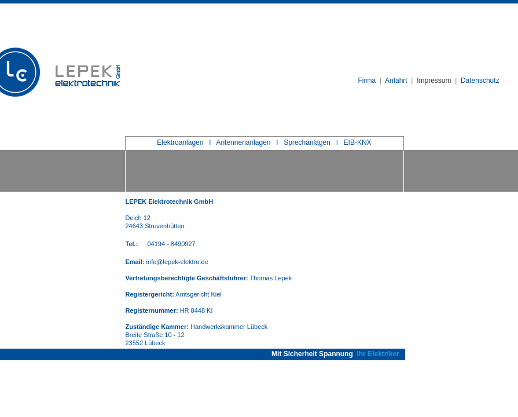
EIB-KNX (358, 142)
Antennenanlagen (243, 142)
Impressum (434, 80)
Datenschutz (480, 80)
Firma (367, 80)
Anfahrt (396, 80)
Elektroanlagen (180, 142)
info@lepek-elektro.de (177, 261)
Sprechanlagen (307, 142)
